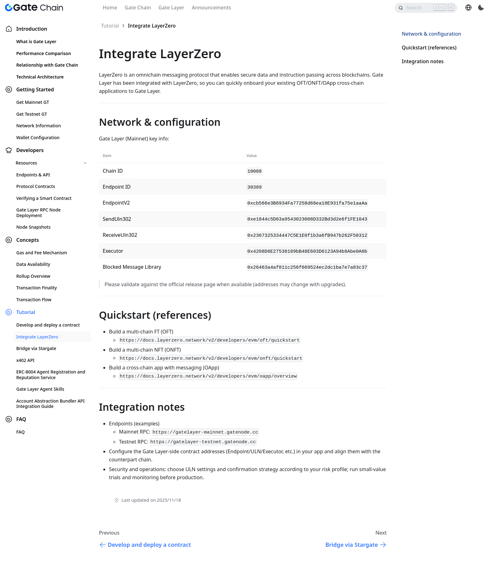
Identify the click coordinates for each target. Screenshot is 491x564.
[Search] (426, 8)
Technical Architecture (40, 77)
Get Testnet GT (31, 114)
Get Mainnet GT (32, 102)
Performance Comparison (43, 53)
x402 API (25, 360)
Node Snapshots (33, 227)
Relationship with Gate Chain (47, 65)
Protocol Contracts (35, 186)
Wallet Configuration (37, 137)
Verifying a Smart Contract (43, 198)
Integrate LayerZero (37, 337)
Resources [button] (26, 163)
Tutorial (25, 312)
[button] (468, 8)
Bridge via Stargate (36, 348)
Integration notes (423, 61)
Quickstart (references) (429, 47)
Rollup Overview (33, 276)
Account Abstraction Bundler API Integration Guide (50, 403)
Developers (30, 150)
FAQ (21, 419)
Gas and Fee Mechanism (41, 253)
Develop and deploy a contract (48, 325)
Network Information (38, 126)
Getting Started (35, 89)
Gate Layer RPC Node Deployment (38, 212)
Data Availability (33, 264)
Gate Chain (138, 7)
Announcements (211, 7)
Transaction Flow (33, 299)
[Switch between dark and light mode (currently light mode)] (481, 8)
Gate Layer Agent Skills (40, 389)
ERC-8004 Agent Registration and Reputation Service (50, 374)
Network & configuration (431, 33)
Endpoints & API (33, 175)
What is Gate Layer (36, 41)
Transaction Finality (36, 288)
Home (110, 7)
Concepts (27, 239)
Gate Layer (171, 7)
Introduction (31, 28)
